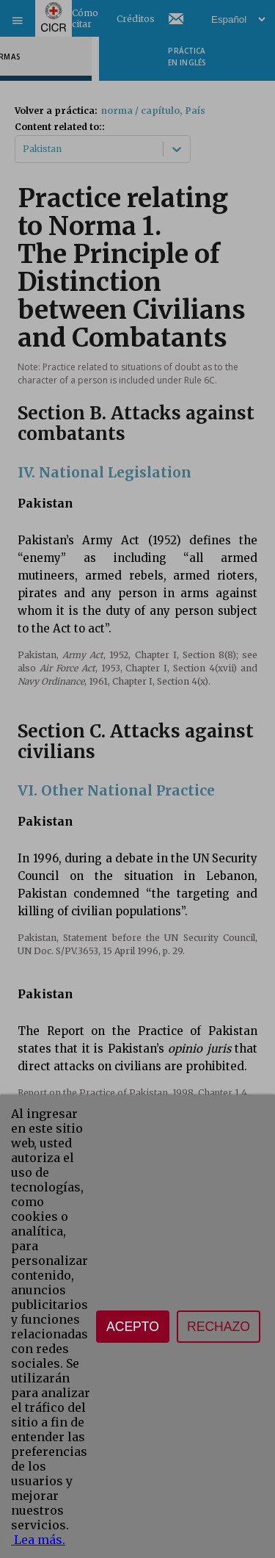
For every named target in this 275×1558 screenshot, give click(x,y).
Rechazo (218, 1326)
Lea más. (38, 1539)
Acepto (132, 1326)
